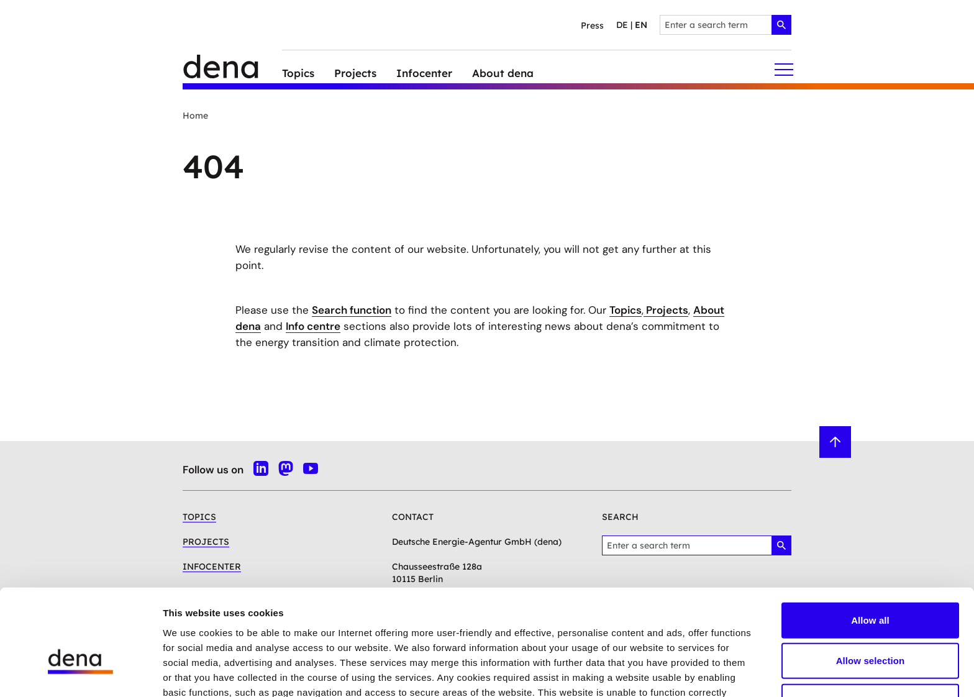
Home (195, 115)
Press (592, 25)
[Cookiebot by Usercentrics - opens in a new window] (80, 672)
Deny (869, 626)
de (622, 24)
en (641, 24)
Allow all (870, 545)
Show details (652, 672)
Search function (351, 310)
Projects (666, 310)
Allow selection (870, 586)
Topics (625, 310)
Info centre (313, 326)
